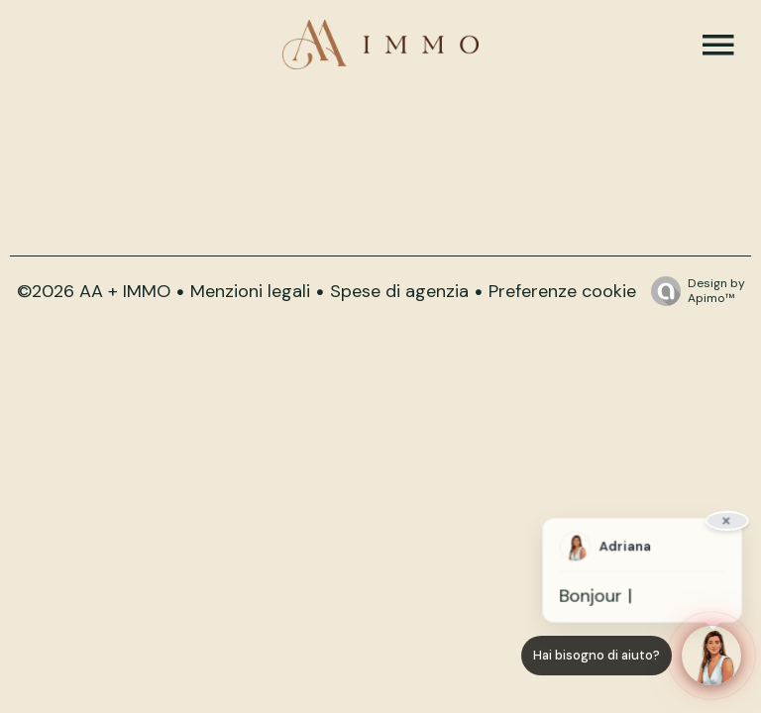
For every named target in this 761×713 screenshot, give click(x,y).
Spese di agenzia (399, 291)
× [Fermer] (726, 524)
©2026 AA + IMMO (93, 291)
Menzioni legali (250, 291)
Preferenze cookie (562, 291)
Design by (693, 290)
